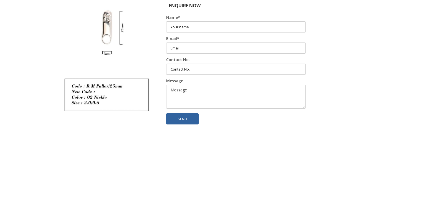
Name (173, 17)
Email (172, 38)
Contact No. (178, 59)
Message (174, 80)
